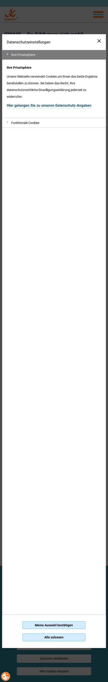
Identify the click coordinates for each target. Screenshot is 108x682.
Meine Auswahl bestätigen (54, 625)
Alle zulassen (53, 637)
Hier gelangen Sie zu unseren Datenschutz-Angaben (49, 105)
